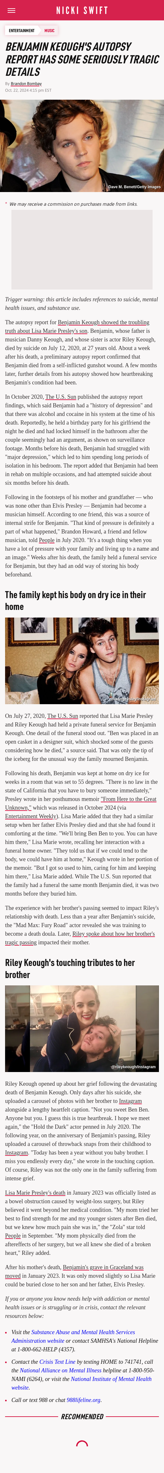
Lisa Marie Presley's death (35, 1193)
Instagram (130, 1101)
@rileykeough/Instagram (133, 1067)
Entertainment (21, 30)
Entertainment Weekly (30, 816)
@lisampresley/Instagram (133, 699)
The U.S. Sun (60, 397)
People (47, 540)
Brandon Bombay (26, 83)
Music (49, 30)
